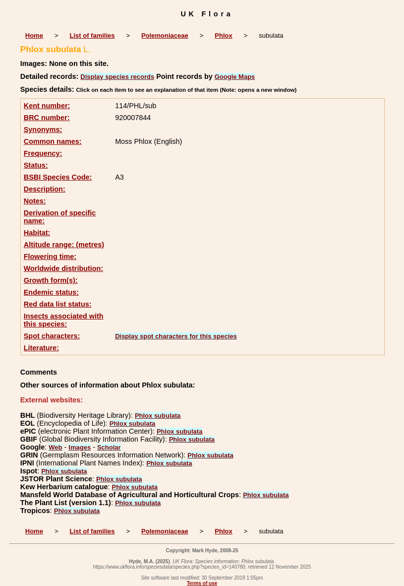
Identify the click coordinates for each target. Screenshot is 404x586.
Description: (44, 189)
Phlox (223, 35)
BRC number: (47, 118)
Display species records (117, 76)
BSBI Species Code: (58, 177)
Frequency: (43, 153)
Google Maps (235, 76)
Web (55, 447)
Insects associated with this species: (64, 320)
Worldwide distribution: (63, 268)
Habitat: (37, 233)
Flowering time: (50, 256)
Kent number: (47, 106)
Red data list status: (58, 304)
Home (34, 35)
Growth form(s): (51, 280)
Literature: (41, 348)
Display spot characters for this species (176, 336)
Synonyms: (43, 129)
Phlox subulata (157, 415)
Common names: (53, 141)
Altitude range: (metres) (64, 245)
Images (79, 447)
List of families (92, 35)
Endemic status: (51, 292)
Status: (36, 165)
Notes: (35, 201)
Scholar (109, 447)
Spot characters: (52, 336)
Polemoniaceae (164, 35)
